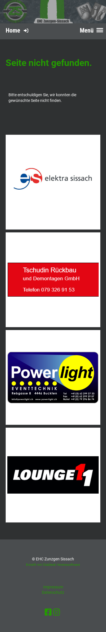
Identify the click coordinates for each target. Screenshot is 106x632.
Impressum (53, 587)
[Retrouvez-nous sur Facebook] (48, 612)
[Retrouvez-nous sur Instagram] (56, 612)
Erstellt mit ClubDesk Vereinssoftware (53, 565)
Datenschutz (53, 592)
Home (13, 30)
